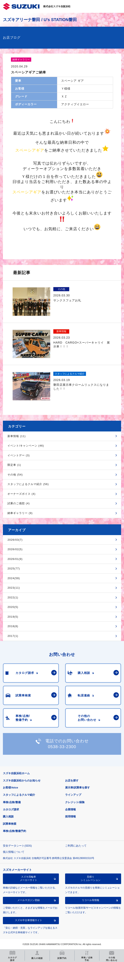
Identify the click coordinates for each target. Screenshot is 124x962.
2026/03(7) (15, 539)
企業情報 (70, 809)
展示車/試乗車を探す (77, 787)
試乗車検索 (9, 823)
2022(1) (12, 597)
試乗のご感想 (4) (18, 503)
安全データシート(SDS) (17, 845)
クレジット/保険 (75, 802)
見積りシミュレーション (90, 878)
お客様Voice (10, 787)
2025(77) (13, 568)
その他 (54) (15, 474)
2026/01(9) (15, 559)
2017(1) (12, 635)
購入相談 (8, 816)
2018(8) (12, 626)
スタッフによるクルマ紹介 (19, 794)
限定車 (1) (14, 464)
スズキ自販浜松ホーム (16, 773)
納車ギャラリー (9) (20, 513)
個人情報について (13, 851)
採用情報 (70, 816)
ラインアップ (73, 794)
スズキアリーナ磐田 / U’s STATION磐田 (40, 19)
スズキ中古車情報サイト (28, 920)
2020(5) (12, 607)
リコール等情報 (90, 900)
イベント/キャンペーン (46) (25, 445)
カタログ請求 (11, 809)
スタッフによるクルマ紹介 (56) (28, 484)
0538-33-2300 (62, 746)
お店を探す (72, 780)
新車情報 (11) (16, 436)
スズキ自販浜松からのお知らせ (22, 780)
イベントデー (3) (18, 455)
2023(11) (13, 587)
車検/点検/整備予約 (14, 831)
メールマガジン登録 (28, 900)
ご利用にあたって (76, 845)
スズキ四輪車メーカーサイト (28, 878)
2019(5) (12, 616)
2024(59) (13, 578)
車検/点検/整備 (11, 802)
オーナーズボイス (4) (21, 493)
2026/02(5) (15, 549)
